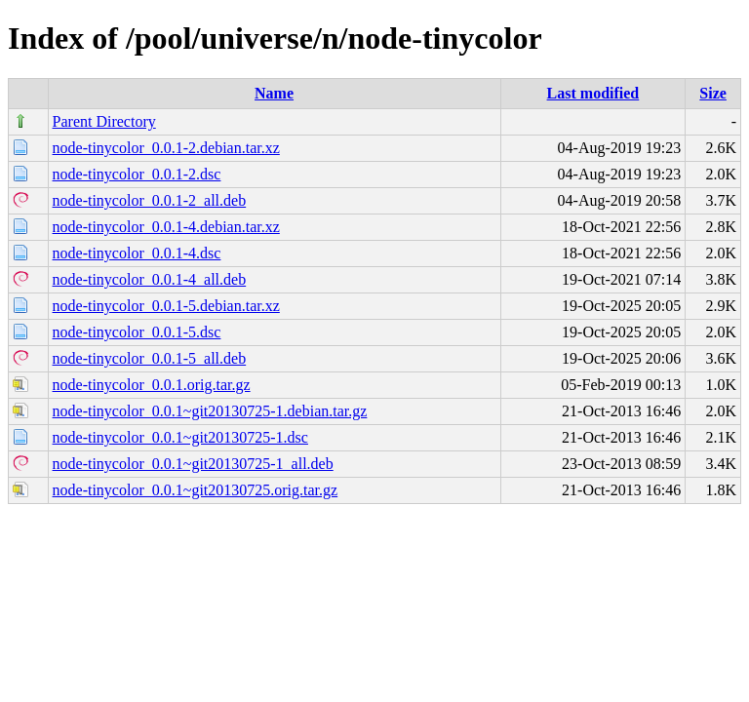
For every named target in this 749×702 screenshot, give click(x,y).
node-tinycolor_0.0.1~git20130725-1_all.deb (193, 463)
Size (713, 93)
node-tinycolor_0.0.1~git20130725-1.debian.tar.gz (210, 411)
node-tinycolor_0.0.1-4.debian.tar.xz (166, 226)
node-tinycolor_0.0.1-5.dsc (137, 332)
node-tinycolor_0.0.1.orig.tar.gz (152, 384)
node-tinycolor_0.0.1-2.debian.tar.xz (166, 147)
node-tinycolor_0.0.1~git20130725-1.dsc (180, 437)
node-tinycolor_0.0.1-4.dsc (137, 253)
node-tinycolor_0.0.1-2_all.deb (150, 200)
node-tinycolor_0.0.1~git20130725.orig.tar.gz (195, 490)
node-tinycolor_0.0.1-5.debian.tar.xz (166, 305)
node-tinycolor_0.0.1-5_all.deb (150, 358)
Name (274, 93)
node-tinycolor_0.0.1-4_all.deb (150, 279)
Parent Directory (104, 121)
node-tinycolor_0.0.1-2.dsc (137, 174)
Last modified (593, 93)
